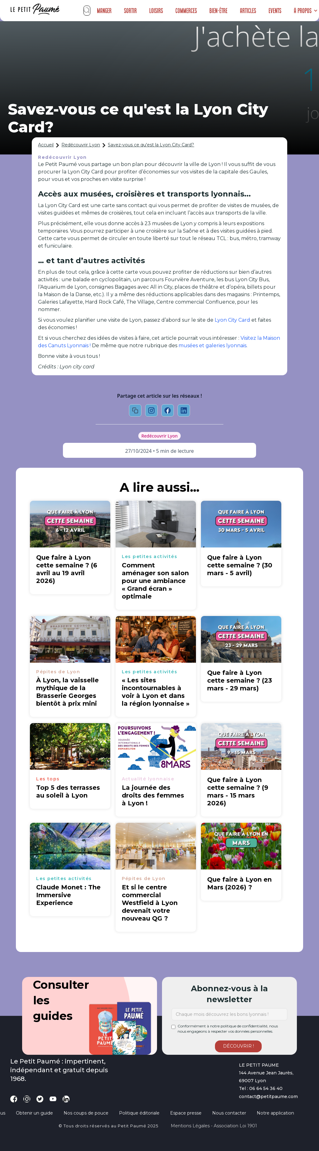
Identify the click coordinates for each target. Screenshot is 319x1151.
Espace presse (186, 1113)
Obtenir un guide (34, 1113)
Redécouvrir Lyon (80, 145)
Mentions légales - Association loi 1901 (214, 1126)
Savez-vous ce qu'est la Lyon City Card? (151, 145)
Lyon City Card (232, 320)
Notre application (275, 1113)
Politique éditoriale (139, 1113)
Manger (104, 10)
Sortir (130, 10)
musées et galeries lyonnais (212, 345)
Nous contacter (229, 1113)
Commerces (186, 10)
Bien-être (218, 10)
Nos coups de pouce (86, 1113)
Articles (248, 10)
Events (275, 10)
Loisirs (156, 10)
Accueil (46, 145)
